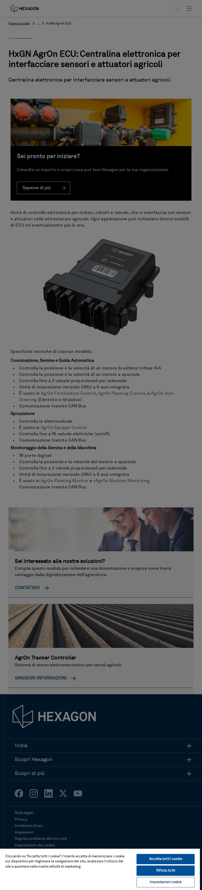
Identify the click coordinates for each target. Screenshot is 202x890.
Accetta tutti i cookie (165, 859)
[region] (100, 869)
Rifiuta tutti (165, 870)
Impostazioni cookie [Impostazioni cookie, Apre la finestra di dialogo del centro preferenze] (165, 882)
